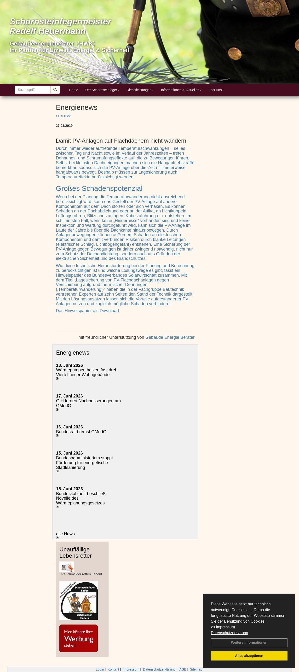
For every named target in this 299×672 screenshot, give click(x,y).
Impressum (225, 627)
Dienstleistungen (140, 90)
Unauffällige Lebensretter (75, 552)
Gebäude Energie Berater (170, 337)
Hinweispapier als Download (92, 310)
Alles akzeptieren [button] (249, 656)
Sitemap (196, 669)
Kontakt (113, 669)
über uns (216, 90)
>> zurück (63, 116)
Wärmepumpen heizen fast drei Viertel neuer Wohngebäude (86, 372)
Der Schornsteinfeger (102, 90)
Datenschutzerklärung (229, 633)
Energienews (72, 352)
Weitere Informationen (249, 642)
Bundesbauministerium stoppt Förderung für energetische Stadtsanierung (84, 463)
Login (100, 669)
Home (73, 90)
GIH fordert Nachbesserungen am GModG (88, 403)
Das (60, 310)
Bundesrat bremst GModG (81, 431)
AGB (182, 669)
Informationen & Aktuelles (181, 90)
